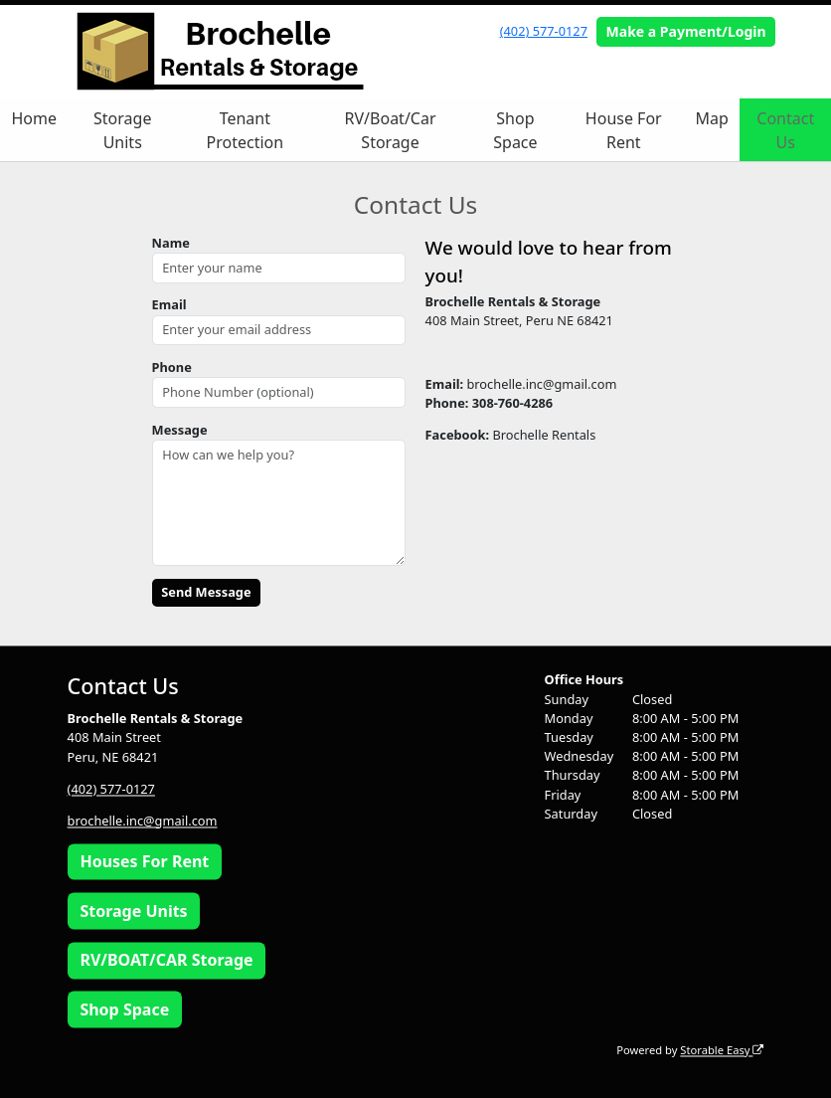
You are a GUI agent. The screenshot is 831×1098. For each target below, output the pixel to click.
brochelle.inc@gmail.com (143, 820)
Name (171, 243)
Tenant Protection (245, 130)
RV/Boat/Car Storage (390, 130)
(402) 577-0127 (543, 31)
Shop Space (515, 130)
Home (35, 118)
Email (169, 304)
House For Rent (623, 130)
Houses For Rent (144, 862)
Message (180, 430)
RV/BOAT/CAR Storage (166, 961)
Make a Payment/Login (686, 31)
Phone (172, 367)
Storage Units (122, 130)
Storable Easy (721, 1049)
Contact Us (785, 130)
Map (712, 118)
